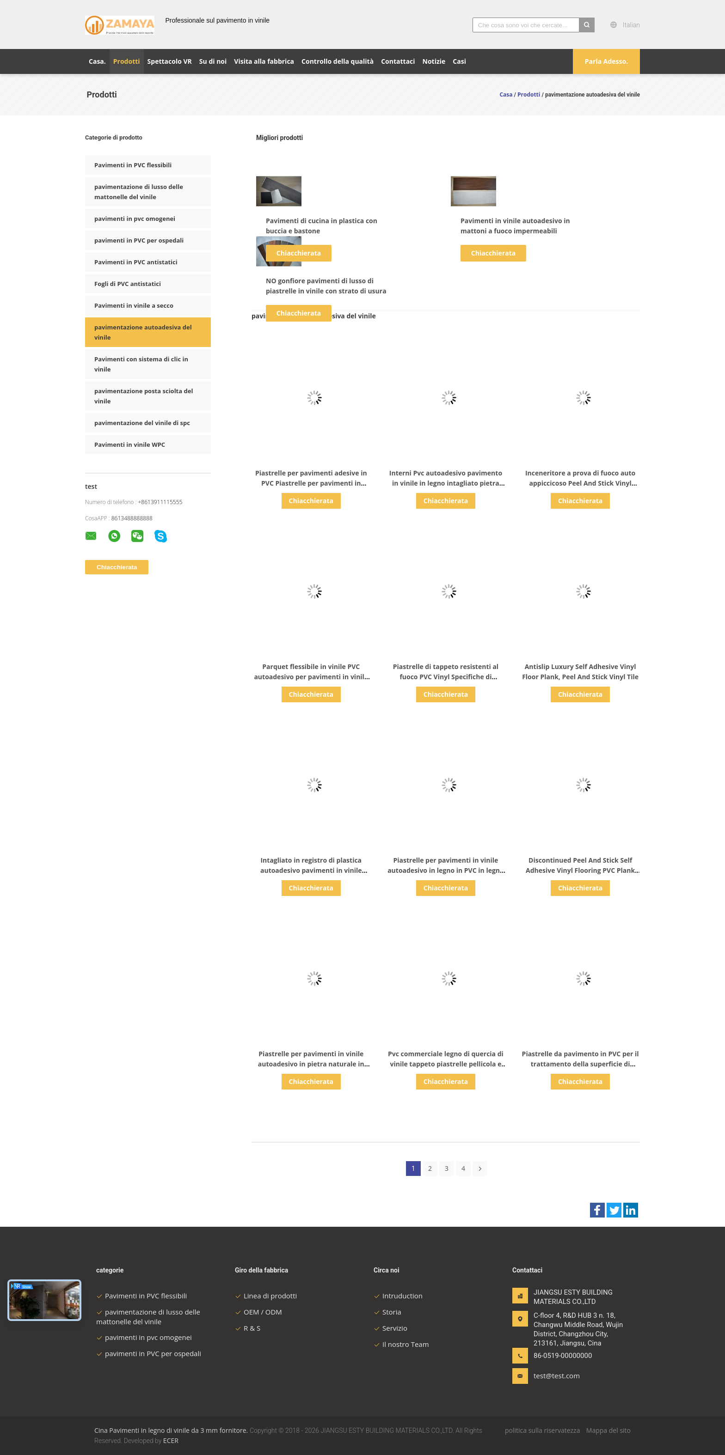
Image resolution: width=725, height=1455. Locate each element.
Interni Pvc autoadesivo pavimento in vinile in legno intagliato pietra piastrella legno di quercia (445, 483)
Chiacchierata (298, 253)
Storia (387, 1311)
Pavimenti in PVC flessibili (133, 165)
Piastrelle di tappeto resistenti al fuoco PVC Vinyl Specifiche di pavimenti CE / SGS (445, 676)
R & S (247, 1328)
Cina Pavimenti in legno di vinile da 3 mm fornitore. (172, 1430)
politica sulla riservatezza (542, 1430)
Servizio (390, 1328)
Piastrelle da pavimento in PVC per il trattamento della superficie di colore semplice (580, 1063)
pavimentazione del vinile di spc (142, 423)
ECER (170, 1440)
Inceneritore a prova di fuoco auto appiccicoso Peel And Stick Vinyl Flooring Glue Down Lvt (580, 483)
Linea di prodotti (266, 1295)
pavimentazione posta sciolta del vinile (143, 396)
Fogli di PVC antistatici (127, 284)
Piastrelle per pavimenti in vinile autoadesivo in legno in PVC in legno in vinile (445, 870)
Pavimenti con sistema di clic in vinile (141, 364)
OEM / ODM (258, 1311)
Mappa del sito (608, 1430)
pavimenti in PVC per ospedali (139, 240)
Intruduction (398, 1295)
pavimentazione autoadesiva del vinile (143, 332)
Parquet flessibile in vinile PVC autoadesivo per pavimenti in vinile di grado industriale (311, 676)
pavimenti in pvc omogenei (134, 218)
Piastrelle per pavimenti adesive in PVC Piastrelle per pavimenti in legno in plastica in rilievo (311, 483)
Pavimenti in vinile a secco (133, 305)
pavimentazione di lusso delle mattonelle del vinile (138, 192)
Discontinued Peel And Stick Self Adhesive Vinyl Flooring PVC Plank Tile (580, 870)
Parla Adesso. (606, 61)
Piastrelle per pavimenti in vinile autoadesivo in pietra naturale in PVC (311, 1063)
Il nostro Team (401, 1344)
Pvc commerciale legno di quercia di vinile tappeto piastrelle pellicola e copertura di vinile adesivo (446, 1063)
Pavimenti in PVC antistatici (136, 262)
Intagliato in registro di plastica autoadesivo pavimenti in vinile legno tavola (311, 870)
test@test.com (557, 1375)
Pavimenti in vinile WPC (129, 444)
